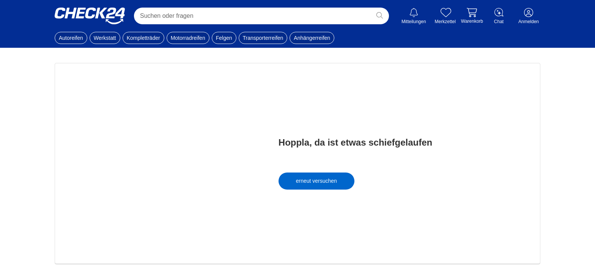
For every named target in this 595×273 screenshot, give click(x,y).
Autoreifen (71, 38)
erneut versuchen (316, 181)
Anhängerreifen (312, 38)
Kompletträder (143, 38)
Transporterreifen (263, 38)
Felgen (224, 38)
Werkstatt (105, 38)
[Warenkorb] (472, 16)
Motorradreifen (188, 38)
